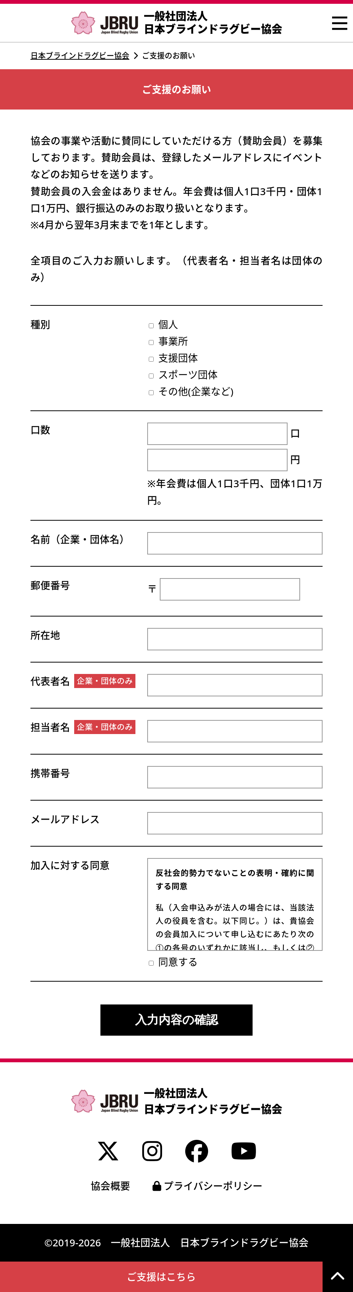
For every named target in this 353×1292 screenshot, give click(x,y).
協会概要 (110, 1186)
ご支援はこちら (161, 1277)
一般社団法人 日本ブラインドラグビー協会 (176, 22)
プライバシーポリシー (208, 1186)
